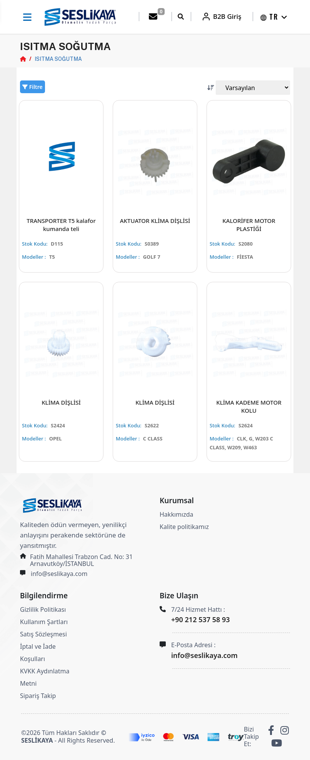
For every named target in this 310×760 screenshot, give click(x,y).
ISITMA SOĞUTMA (58, 59)
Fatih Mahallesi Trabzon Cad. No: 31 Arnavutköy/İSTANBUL (81, 560)
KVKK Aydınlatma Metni (45, 677)
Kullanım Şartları (44, 622)
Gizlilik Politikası (43, 609)
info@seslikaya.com (59, 573)
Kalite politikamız (184, 526)
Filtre (32, 86)
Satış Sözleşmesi (43, 634)
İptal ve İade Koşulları (38, 652)
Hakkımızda (176, 514)
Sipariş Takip (38, 695)
